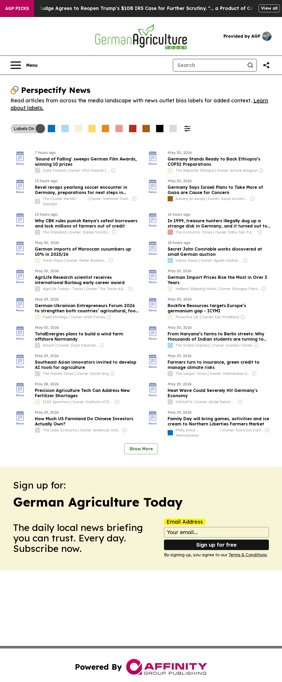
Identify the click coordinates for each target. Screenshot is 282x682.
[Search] (208, 65)
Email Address (185, 522)
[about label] (37, 170)
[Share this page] (266, 65)
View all (269, 8)
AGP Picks (17, 8)
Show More (141, 448)
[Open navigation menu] (24, 65)
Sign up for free (216, 544)
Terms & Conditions (247, 554)
